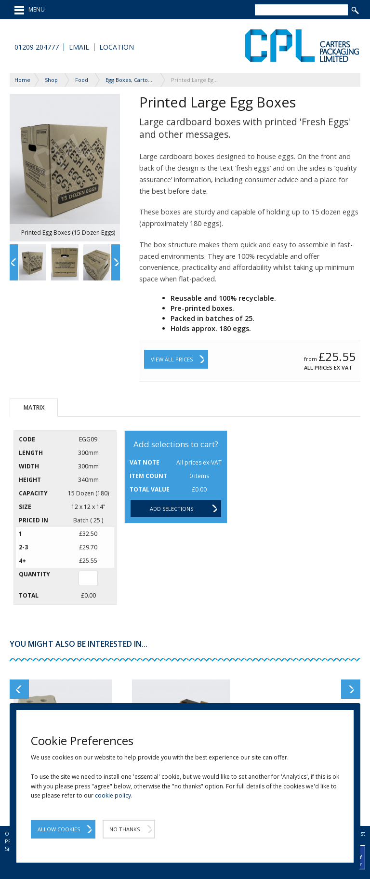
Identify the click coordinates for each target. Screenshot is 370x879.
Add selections (171, 508)
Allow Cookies (59, 829)
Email (79, 47)
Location (116, 47)
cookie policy (113, 795)
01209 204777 (36, 47)
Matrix (34, 407)
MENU (29, 10)
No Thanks (124, 829)
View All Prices (172, 359)
